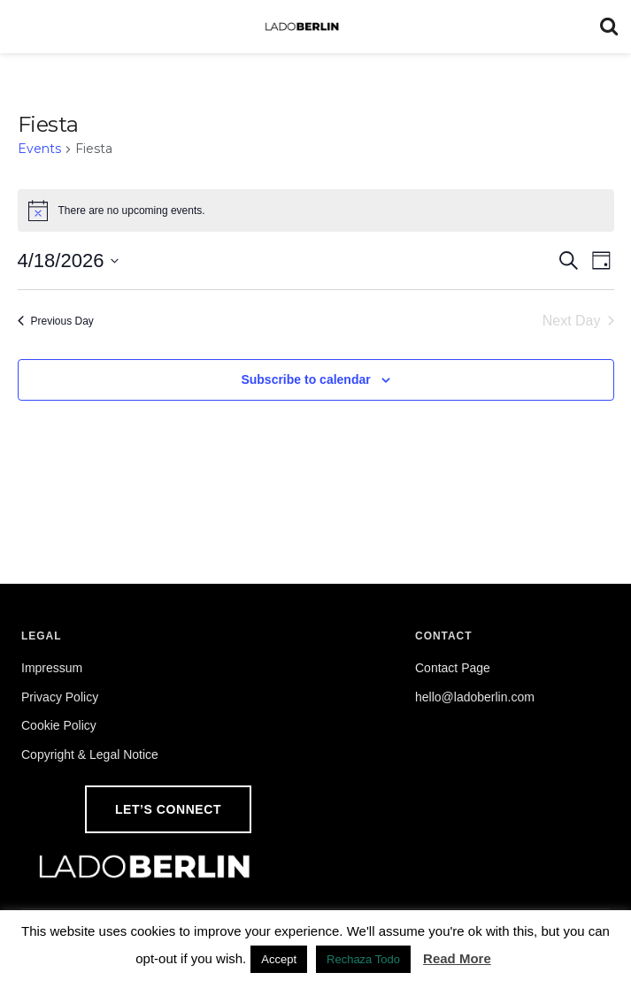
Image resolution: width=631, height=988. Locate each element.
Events (39, 149)
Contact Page (452, 668)
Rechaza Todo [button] (363, 959)
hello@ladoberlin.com (475, 697)
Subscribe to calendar (305, 379)
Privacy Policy (59, 697)
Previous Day (56, 321)
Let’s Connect (168, 809)
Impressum (51, 668)
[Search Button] (609, 26)
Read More (457, 958)
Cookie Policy (58, 725)
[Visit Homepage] (302, 26)
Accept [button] (278, 959)
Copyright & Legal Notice (89, 754)
